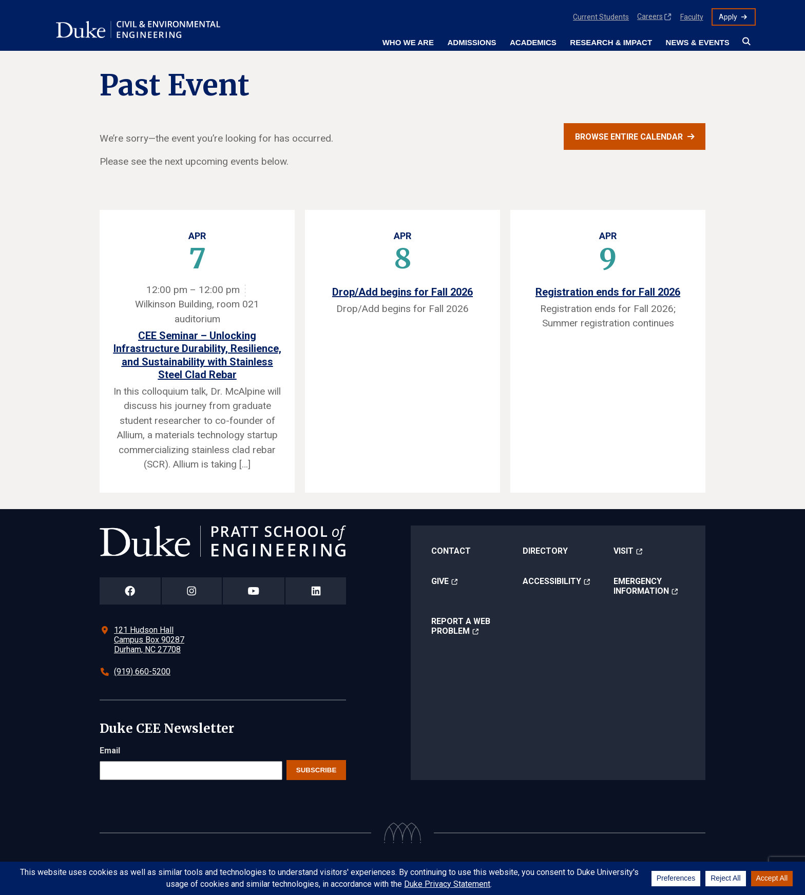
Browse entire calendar (629, 137)
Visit (624, 551)
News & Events (698, 42)
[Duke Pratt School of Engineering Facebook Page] (130, 591)
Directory (545, 551)
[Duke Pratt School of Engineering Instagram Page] (192, 591)
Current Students (601, 17)
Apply (728, 17)
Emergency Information (641, 586)
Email (110, 750)
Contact (451, 551)
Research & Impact (611, 42)
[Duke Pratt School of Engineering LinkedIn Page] (315, 591)
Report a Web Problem (460, 626)
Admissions (471, 42)
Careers (650, 16)
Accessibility (552, 581)
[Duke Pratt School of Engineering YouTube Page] (254, 591)
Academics (533, 42)
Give (440, 581)
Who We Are (408, 42)
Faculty (691, 17)
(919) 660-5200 (142, 671)
